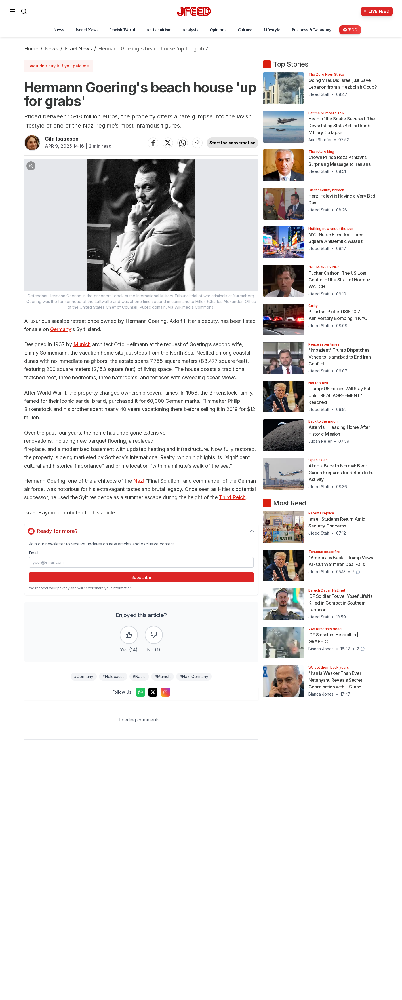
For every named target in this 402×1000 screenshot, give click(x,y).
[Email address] (141, 562)
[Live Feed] (377, 11)
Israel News (78, 49)
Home (31, 49)
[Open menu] (12, 11)
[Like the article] (129, 635)
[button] (141, 234)
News (51, 49)
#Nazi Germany (194, 676)
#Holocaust (113, 676)
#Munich (163, 676)
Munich (82, 344)
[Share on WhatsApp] (182, 142)
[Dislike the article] (154, 635)
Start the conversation (232, 142)
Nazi (138, 481)
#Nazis (139, 676)
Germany (60, 329)
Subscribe (141, 577)
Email (33, 552)
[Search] (23, 11)
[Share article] (197, 142)
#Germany (83, 676)
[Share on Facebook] (153, 142)
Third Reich (232, 497)
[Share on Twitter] (167, 142)
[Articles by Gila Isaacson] (32, 143)
